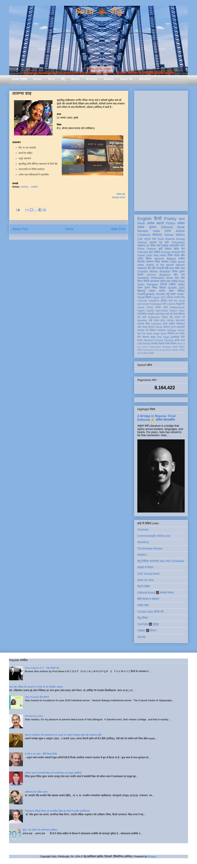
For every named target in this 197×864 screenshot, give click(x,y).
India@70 (154, 300)
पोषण (171, 290)
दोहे (150, 320)
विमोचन (153, 330)
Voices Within (174, 235)
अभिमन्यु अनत (169, 327)
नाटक (156, 320)
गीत (149, 268)
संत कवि (141, 317)
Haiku (181, 284)
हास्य (163, 320)
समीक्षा (181, 223)
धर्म (147, 330)
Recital (146, 343)
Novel (169, 277)
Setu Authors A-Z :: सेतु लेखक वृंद (42, 667)
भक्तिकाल (180, 323)
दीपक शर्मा (156, 245)
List (139, 239)
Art (148, 245)
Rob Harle (160, 255)
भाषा (183, 277)
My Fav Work (144, 333)
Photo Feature (146, 248)
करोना (162, 290)
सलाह (144, 327)
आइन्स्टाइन (160, 314)
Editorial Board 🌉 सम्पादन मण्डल (155, 592)
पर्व (183, 317)
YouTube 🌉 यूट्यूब (148, 624)
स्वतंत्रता (161, 330)
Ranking (168, 340)
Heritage (171, 330)
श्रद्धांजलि (180, 304)
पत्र (177, 277)
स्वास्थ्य (151, 327)
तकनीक (154, 343)
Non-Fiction (162, 310)
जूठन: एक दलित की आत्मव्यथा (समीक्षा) (39, 829)
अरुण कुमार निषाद (147, 287)
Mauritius (142, 320)
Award (140, 307)
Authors (91, 78)
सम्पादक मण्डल (118, 197)
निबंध (157, 261)
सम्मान (152, 290)
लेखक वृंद (120, 194)
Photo (150, 307)
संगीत (139, 350)
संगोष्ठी (151, 353)
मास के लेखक (142, 353)
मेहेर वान (179, 274)
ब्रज (183, 340)
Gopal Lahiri (144, 255)
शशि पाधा (169, 268)
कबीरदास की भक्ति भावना (36, 792)
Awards (109, 78)
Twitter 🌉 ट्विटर (146, 630)
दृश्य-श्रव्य (180, 320)
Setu (51, 78)
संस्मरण (149, 261)
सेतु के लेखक (143, 586)
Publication (154, 317)
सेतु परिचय (142, 617)
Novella (160, 294)
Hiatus (75, 78)
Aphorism (149, 340)
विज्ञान (149, 297)
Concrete (142, 300)
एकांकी (175, 347)
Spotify (141, 636)
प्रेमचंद (170, 297)
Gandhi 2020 (176, 287)
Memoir (180, 264)
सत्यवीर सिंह (179, 297)
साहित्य (172, 284)
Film (159, 337)
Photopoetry (148, 350)
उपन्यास (140, 330)
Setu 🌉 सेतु (98, 11)
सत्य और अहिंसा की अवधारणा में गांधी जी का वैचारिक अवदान (36, 686)
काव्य (182, 219)
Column (171, 304)
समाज (140, 340)
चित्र (139, 281)
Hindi (141, 223)
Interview (142, 252)
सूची (160, 248)
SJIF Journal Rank (148, 573)
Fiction (170, 223)
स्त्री (165, 307)
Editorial (167, 227)
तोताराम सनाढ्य (179, 350)
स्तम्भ (168, 231)
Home (69, 229)
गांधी (164, 304)
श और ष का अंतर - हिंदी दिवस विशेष (41, 753)
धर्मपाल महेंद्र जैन (175, 248)
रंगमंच (167, 343)
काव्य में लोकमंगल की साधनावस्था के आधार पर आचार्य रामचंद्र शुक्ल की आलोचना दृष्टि (63, 735)
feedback (166, 347)
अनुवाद (165, 245)
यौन (139, 337)
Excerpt (165, 252)
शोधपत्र (157, 235)
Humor (181, 330)
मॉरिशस (181, 314)
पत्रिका (182, 347)
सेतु (63, 78)
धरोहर (140, 258)
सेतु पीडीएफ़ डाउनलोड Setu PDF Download (160, 561)
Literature (156, 323)
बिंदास (149, 258)
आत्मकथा (154, 281)
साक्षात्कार (142, 268)
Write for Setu (145, 580)
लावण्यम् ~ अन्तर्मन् (29, 186)
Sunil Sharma (166, 238)
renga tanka (159, 333)
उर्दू (167, 294)
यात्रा (173, 294)
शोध (183, 252)
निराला (165, 317)
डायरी (176, 340)
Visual (158, 327)
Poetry (170, 218)
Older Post (118, 229)
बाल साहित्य (154, 252)
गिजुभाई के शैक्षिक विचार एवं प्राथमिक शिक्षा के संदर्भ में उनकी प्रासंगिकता (57, 811)
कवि (167, 242)
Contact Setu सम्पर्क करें (150, 611)
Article (180, 231)
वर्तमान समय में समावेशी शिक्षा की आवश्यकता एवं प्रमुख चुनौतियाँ (53, 772)
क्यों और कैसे (171, 314)
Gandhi (150, 310)
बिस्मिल (181, 290)
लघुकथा (141, 245)
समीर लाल (180, 268)
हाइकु (153, 337)
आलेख (150, 223)
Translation (178, 242)
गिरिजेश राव (172, 333)
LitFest (170, 320)
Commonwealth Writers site (153, 535)
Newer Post (20, 229)
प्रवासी (163, 284)
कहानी (160, 223)
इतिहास (164, 300)
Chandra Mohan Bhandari (153, 271)
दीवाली (161, 343)
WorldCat (143, 542)
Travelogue (155, 304)
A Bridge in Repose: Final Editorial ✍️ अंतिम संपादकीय (156, 417)
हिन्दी (157, 218)
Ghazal (175, 252)
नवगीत (182, 333)
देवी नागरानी (158, 268)
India (156, 231)
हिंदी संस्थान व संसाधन (148, 598)
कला (171, 300)
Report (173, 310)
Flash (173, 261)
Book (181, 227)
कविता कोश (143, 605)
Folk (139, 343)
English (144, 218)
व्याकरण (145, 337)
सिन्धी (158, 307)
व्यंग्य (182, 245)
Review (142, 231)
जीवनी (146, 281)
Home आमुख (19, 78)
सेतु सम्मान (175, 317)
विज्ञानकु (141, 290)
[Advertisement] (161, 150)
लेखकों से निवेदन (145, 567)
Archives (145, 78)
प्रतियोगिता (142, 314)
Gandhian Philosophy (150, 277)
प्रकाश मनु (155, 242)
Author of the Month (160, 264)
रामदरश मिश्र (143, 323)
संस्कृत (162, 287)
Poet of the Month (163, 350)
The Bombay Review (149, 548)
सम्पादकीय (174, 245)
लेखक (140, 227)
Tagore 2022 (159, 297)
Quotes (159, 340)
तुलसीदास (175, 337)
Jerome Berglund (158, 274)
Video (182, 310)
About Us (126, 78)
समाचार (165, 261)
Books (37, 78)
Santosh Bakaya (165, 258)
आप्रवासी (180, 327)
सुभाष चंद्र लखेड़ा (168, 281)
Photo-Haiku (155, 347)
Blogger (152, 856)
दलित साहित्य (169, 323)
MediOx (142, 554)
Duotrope (143, 529)
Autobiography (146, 294)
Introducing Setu (34, 716)
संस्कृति (151, 314)
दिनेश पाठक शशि (176, 255)
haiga (166, 337)
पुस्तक (152, 227)
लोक (139, 327)
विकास (174, 343)
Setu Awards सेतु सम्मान (37, 696)
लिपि (183, 337)
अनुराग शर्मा (150, 238)
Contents (143, 235)
